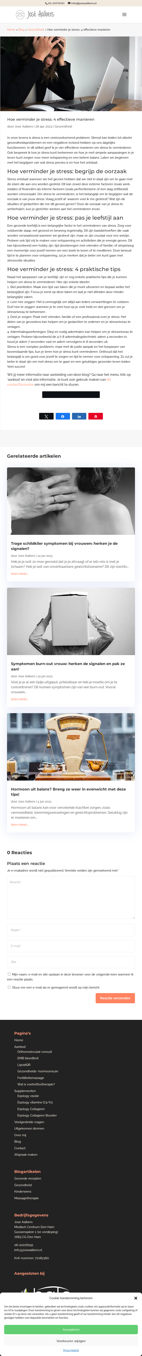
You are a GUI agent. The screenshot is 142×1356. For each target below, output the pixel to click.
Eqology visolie (28, 1096)
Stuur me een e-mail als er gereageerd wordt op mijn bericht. (54, 987)
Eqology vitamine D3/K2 (35, 1102)
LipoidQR (23, 1065)
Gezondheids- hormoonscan (37, 1071)
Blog (21, 29)
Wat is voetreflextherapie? (36, 1084)
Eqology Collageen (31, 1109)
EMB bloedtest (28, 1058)
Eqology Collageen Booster (37, 1115)
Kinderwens (22, 1191)
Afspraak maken (25, 1155)
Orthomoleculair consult (34, 1052)
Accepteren (71, 1330)
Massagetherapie (26, 1198)
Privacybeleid (71, 1350)
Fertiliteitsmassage (30, 1078)
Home (11, 29)
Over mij (20, 1135)
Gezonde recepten (27, 1178)
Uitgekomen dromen (29, 1128)
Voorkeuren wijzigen (71, 1341)
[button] (136, 1298)
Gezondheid (36, 29)
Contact (19, 1148)
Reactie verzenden (115, 998)
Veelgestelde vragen (29, 1122)
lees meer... (20, 574)
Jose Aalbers (24, 126)
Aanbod (19, 1047)
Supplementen (25, 1091)
